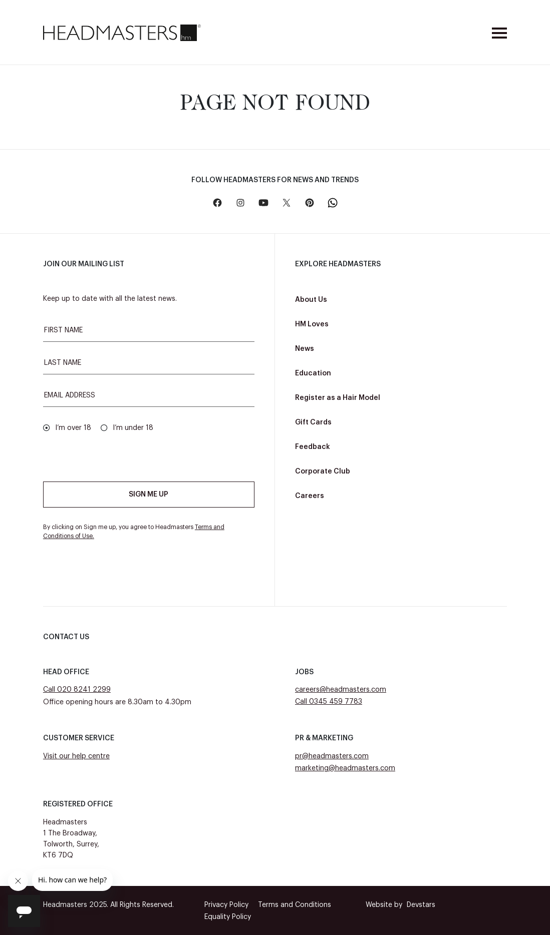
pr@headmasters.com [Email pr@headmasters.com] (332, 756)
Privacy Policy (226, 904)
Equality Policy (227, 916)
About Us (311, 299)
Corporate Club (322, 471)
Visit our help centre (76, 756)
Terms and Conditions (294, 904)
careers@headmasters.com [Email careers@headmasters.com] (340, 689)
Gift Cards (313, 422)
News (304, 348)
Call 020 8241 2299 (77, 689)
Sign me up (148, 494)
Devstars (400, 904)
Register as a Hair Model (337, 397)
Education (313, 373)
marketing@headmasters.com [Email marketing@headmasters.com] (345, 768)
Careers (309, 496)
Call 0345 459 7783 (328, 701)
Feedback (312, 446)
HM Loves (312, 324)
